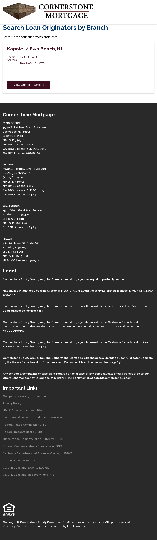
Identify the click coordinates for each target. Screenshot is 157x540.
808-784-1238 (28, 56)
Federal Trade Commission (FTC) (25, 424)
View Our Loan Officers (28, 84)
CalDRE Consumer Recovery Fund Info (28, 474)
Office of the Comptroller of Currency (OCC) (33, 439)
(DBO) (67, 453)
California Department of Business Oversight (33, 453)
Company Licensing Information (24, 396)
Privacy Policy (12, 403)
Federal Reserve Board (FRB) (22, 431)
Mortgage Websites (17, 526)
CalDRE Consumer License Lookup (26, 467)
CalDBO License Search (19, 460)
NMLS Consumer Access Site (22, 410)
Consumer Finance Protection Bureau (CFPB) (33, 417)
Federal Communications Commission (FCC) (32, 446)
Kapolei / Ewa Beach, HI (34, 48)
